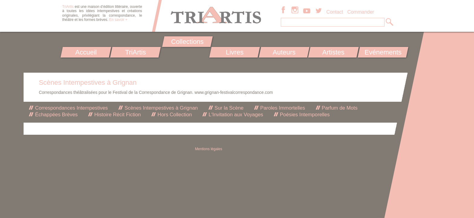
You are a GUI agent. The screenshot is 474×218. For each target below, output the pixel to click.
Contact (334, 12)
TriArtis (135, 52)
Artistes (334, 52)
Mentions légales (208, 149)
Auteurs (284, 52)
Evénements (383, 52)
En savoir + (118, 20)
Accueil (86, 52)
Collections (187, 41)
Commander (360, 12)
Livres (234, 52)
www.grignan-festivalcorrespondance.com (234, 92)
